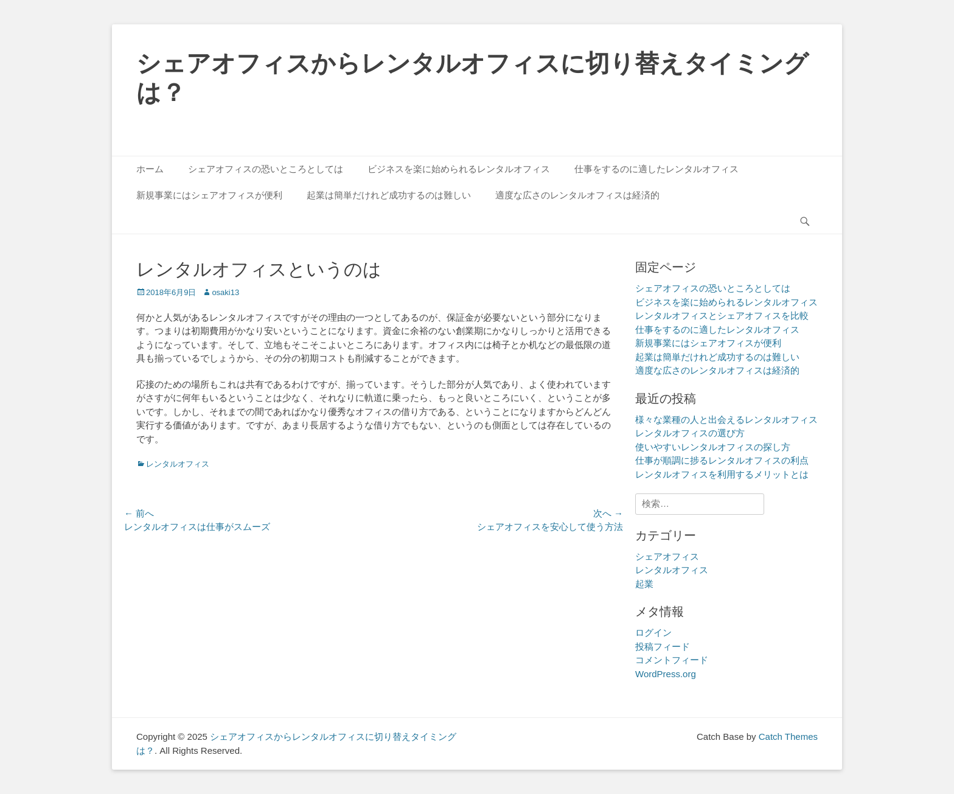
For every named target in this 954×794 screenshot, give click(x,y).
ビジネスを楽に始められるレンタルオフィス (458, 169)
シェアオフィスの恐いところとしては (265, 169)
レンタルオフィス (177, 463)
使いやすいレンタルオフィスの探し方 (712, 447)
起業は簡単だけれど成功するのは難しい (389, 195)
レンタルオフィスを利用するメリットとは (722, 474)
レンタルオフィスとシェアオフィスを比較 (722, 315)
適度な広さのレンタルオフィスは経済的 (577, 195)
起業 (644, 584)
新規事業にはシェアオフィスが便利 (209, 195)
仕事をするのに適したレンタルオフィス (656, 169)
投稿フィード (662, 646)
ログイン (653, 632)
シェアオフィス (667, 556)
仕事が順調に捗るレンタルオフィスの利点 (722, 460)
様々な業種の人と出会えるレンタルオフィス (726, 419)
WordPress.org (665, 674)
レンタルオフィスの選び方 (690, 433)
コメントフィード (671, 660)
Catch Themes (788, 736)
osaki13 (225, 292)
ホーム (150, 169)
